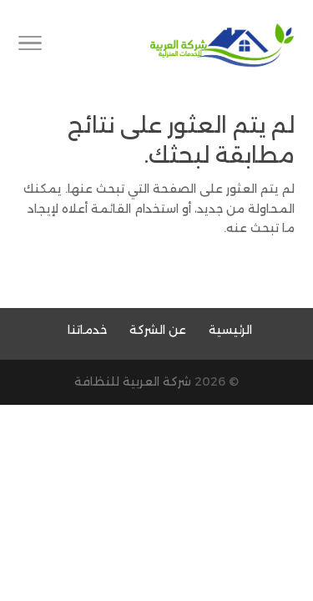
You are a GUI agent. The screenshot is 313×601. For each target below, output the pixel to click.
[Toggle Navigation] (30, 46)
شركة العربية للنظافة (132, 381)
